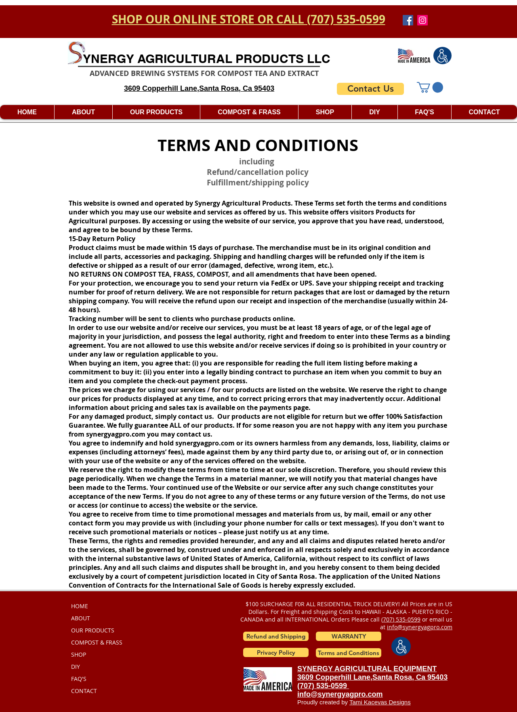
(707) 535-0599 (323, 686)
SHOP (78, 654)
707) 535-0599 (401, 619)
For (275, 611)
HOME (79, 606)
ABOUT (80, 618)
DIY (75, 666)
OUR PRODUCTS (92, 630)
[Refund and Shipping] (276, 636)
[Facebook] (408, 20)
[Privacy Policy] (276, 652)
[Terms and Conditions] (348, 652)
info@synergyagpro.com (419, 627)
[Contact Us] (370, 89)
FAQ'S (78, 679)
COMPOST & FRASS (96, 642)
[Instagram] (422, 20)
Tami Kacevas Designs (380, 702)
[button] (430, 87)
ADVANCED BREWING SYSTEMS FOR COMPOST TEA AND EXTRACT (204, 73)
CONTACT (84, 691)
